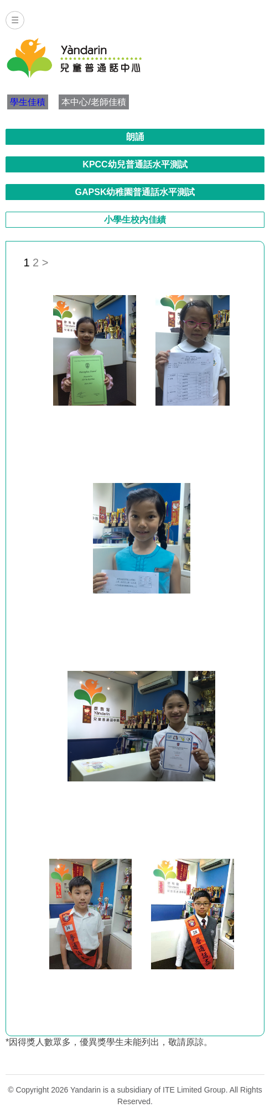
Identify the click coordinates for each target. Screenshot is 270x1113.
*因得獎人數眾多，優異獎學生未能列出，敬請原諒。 (109, 1042)
